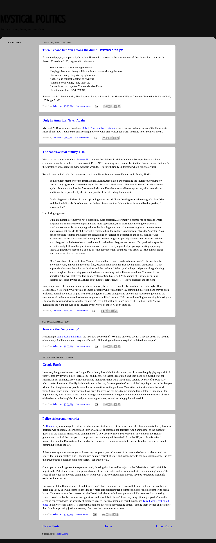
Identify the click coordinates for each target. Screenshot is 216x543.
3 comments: (81, 310)
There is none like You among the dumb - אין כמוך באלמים (82, 50)
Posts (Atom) (62, 533)
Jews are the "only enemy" (61, 329)
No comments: (83, 106)
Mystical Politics (32, 19)
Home (108, 526)
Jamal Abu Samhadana (69, 336)
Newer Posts (50, 526)
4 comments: (83, 514)
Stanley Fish (83, 159)
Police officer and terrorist (60, 418)
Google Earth (51, 364)
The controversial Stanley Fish (63, 152)
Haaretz (50, 426)
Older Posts (164, 526)
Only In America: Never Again (63, 120)
